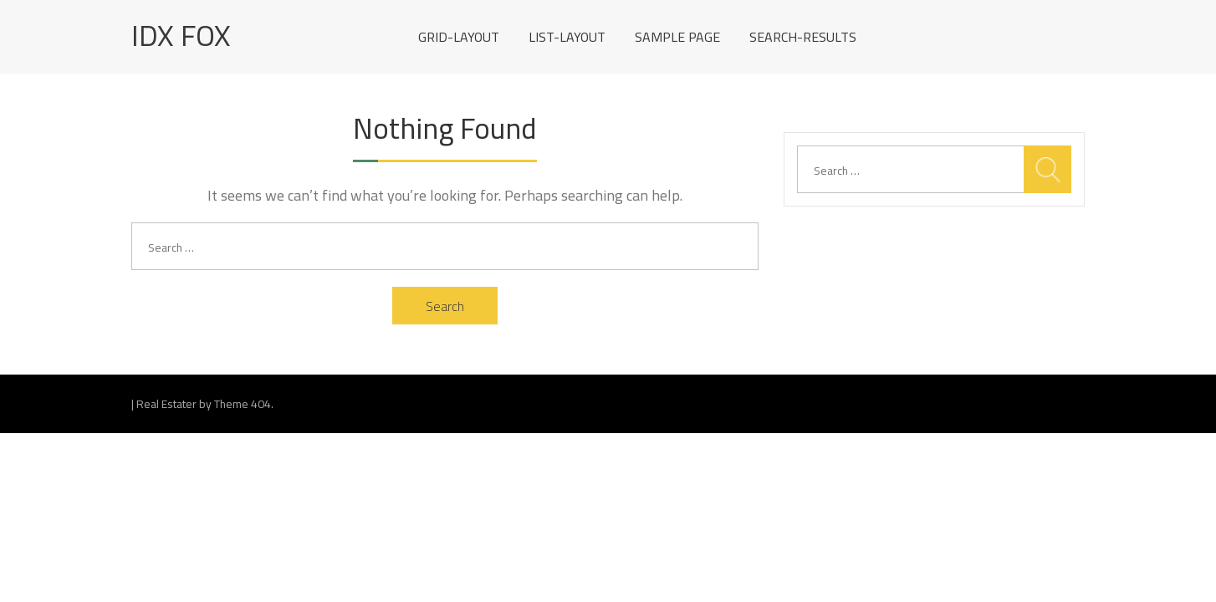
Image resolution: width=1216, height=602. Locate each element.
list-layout (567, 36)
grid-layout (458, 36)
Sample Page (677, 36)
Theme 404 (242, 403)
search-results (802, 36)
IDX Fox (181, 35)
